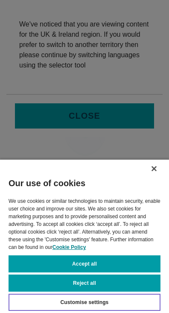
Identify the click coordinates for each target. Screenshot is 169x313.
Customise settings (85, 302)
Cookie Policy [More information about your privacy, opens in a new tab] (69, 247)
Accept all (84, 264)
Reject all (84, 283)
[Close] (154, 168)
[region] (84, 236)
